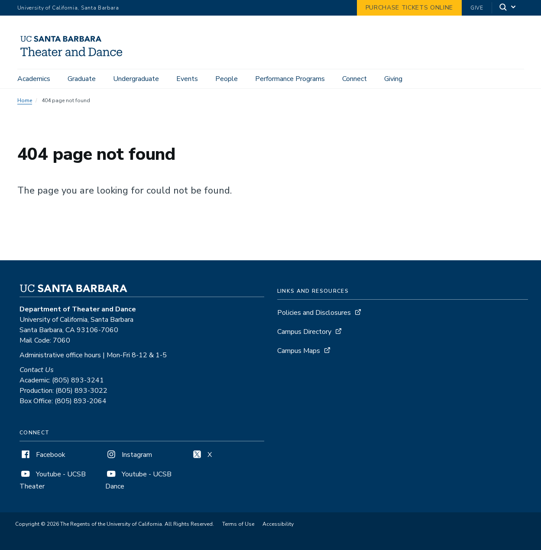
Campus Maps (298, 351)
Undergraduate (136, 79)
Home (24, 100)
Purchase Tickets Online (409, 7)
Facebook (42, 454)
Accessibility (278, 524)
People (226, 79)
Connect (354, 79)
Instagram (128, 454)
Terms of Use (238, 524)
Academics (33, 79)
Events (187, 79)
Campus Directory (304, 331)
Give (476, 7)
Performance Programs (290, 79)
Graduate (82, 79)
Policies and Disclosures (314, 312)
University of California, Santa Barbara (68, 7)
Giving (393, 79)
